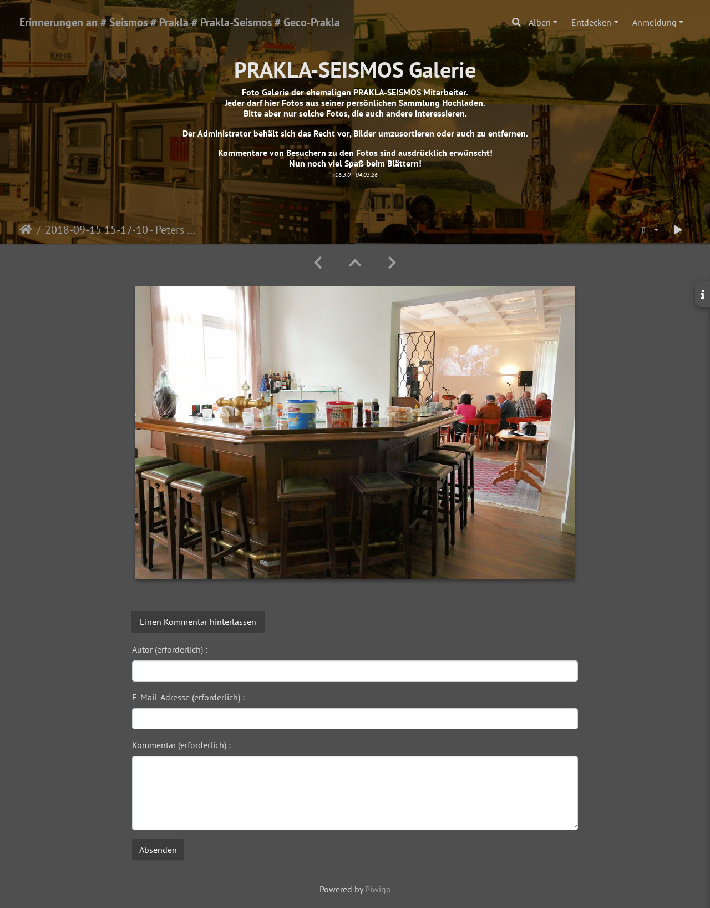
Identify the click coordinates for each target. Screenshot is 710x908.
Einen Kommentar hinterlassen (198, 621)
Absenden (158, 849)
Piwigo (378, 889)
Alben (540, 22)
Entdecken (591, 22)
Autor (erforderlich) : (169, 649)
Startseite (25, 229)
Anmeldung (654, 22)
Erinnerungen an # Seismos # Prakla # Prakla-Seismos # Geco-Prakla (179, 22)
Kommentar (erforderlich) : (181, 744)
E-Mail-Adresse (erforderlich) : (188, 697)
